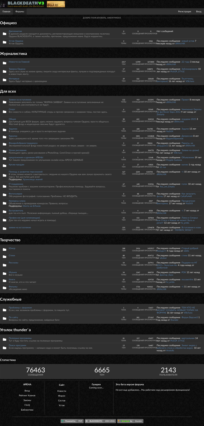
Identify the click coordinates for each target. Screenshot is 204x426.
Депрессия (187, 135)
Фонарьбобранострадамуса (23, 143)
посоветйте (187, 279)
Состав (61, 400)
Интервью (14, 78)
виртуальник (188, 338)
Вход (198, 11)
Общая (12, 119)
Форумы (19, 11)
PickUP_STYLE (177, 71)
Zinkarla (160, 114)
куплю (185, 164)
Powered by (73, 421)
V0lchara (190, 81)
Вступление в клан (191, 227)
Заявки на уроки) (190, 150)
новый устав (188, 40)
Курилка (13, 135)
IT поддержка (16, 184)
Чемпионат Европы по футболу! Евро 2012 (179, 110)
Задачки (13, 128)
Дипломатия (15, 31)
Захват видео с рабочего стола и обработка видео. (177, 346)
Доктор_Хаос (166, 274)
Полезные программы (20, 338)
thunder (174, 319)
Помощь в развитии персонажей (26, 171)
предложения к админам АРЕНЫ (26, 157)
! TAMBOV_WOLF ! (183, 230)
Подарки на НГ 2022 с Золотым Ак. (177, 263)
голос (184, 184)
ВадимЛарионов (174, 138)
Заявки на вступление (20, 99)
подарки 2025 (189, 119)
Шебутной (162, 267)
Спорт (12, 109)
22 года (185, 61)
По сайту (13, 317)
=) (183, 171)
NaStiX (169, 131)
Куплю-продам (16, 164)
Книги (12, 279)
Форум (61, 395)
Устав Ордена (16, 40)
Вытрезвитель (16, 210)
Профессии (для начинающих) (24, 217)
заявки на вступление (20, 227)
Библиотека (27, 409)
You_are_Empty (167, 186)
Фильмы (13, 286)
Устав (62, 405)
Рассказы (13, 262)
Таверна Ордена (17, 68)
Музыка (13, 272)
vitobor (163, 258)
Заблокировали (189, 68)
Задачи (185, 128)
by (130, 421)
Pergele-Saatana (174, 159)
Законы (27, 400)
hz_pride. (185, 222)
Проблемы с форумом (20, 307)
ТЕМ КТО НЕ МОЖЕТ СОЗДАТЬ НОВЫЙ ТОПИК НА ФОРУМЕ (177, 310)
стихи (184, 255)
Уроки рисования (17, 150)
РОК (184, 272)
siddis (186, 250)
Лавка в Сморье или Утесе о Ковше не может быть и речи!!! (177, 220)
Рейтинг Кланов (27, 395)
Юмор (12, 248)
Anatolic (170, 350)
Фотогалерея (15, 193)
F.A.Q (27, 405)
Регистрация (184, 11)
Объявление (188, 157)
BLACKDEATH (101, 421)
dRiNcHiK (180, 43)
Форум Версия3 (190, 317)
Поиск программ (17, 345)
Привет (185, 99)
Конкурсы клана (17, 200)
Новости (61, 391)
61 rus (163, 167)
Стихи (12, 255)
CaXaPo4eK (186, 196)
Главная (6, 11)
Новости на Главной (19, 61)
